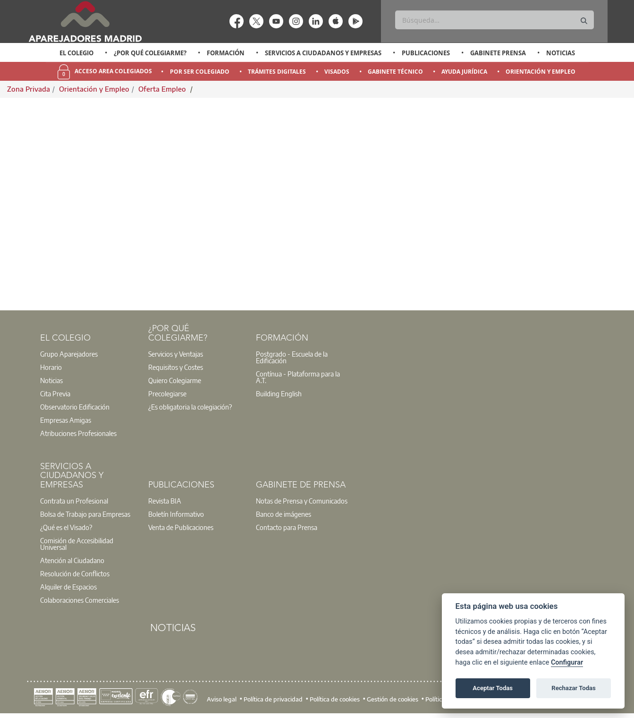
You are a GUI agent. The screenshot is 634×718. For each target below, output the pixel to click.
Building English (279, 393)
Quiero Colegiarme (174, 380)
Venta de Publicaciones (180, 527)
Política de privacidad (273, 699)
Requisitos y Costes (175, 367)
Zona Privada (28, 89)
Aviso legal (222, 699)
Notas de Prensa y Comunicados (301, 500)
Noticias (560, 53)
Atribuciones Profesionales (78, 433)
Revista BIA (164, 500)
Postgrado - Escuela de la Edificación (292, 357)
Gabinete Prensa (498, 53)
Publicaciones (426, 53)
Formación (226, 53)
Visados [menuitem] (336, 72)
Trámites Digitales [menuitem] (277, 72)
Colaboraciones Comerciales (79, 600)
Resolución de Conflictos (75, 573)
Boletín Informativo (176, 514)
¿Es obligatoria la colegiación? (190, 406)
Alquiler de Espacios (68, 586)
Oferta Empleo (163, 89)
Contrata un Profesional (74, 500)
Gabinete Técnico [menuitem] (395, 72)
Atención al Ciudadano (72, 560)
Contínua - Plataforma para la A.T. (298, 377)
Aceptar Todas (493, 688)
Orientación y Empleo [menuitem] (540, 72)
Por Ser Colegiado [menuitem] (199, 72)
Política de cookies (335, 699)
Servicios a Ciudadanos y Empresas (323, 53)
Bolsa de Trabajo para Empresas (85, 514)
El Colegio (76, 53)
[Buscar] (494, 19)
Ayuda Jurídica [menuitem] (464, 72)
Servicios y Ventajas (175, 354)
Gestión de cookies (392, 699)
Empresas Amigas (65, 420)
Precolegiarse (167, 393)
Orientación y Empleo (94, 89)
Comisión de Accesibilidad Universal (76, 543)
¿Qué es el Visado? (66, 527)
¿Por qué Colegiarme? (150, 53)
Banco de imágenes (283, 514)
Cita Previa (55, 393)
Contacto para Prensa (286, 527)
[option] (76, 52)
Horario (51, 367)
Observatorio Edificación (75, 406)
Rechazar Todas (573, 688)
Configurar (567, 662)
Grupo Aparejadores (69, 354)
